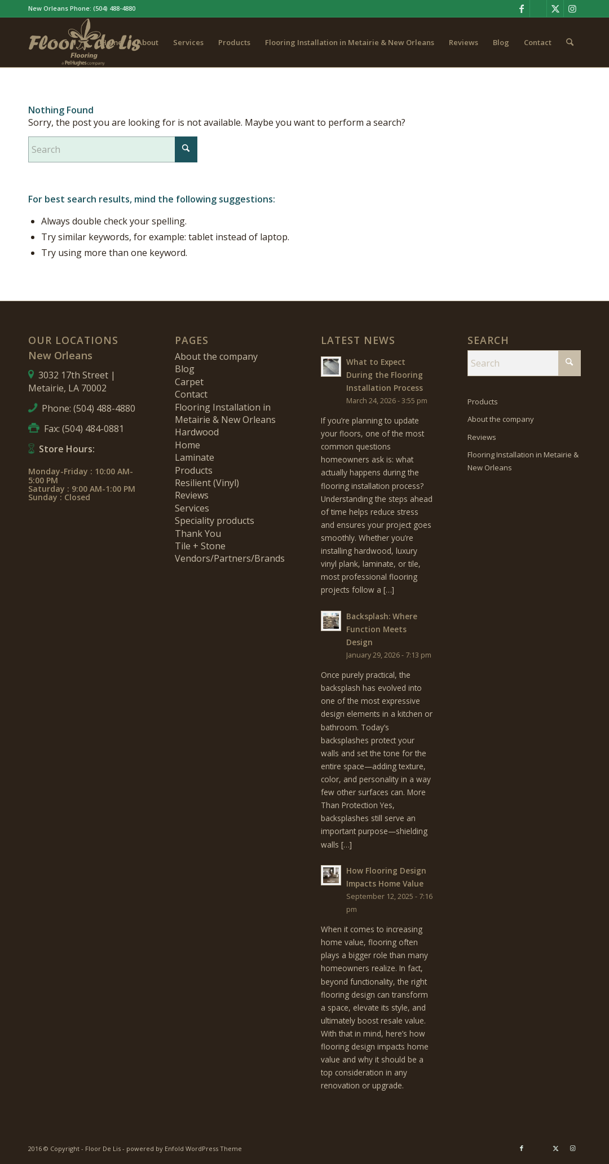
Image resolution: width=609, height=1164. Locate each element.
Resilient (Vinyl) (207, 483)
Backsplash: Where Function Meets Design (381, 629)
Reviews (192, 495)
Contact (191, 394)
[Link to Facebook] (521, 8)
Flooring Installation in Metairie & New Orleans (225, 413)
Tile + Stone (200, 546)
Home (187, 445)
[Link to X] (555, 8)
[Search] (570, 42)
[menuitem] (112, 42)
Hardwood (197, 432)
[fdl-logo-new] (84, 42)
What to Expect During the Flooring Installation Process (384, 374)
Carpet (189, 382)
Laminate (194, 457)
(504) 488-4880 (114, 8)
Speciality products (214, 520)
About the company (216, 356)
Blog (185, 369)
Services (192, 508)
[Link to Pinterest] (538, 8)
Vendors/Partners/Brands (230, 558)
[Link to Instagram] (572, 8)
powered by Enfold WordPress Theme (184, 1148)
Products (194, 470)
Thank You (198, 533)
